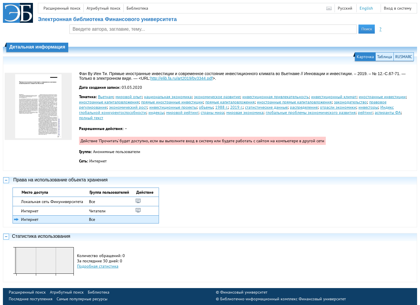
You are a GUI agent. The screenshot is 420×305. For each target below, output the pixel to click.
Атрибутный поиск (103, 8)
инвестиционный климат (333, 96)
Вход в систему (398, 8)
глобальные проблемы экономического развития (311, 112)
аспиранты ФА (388, 112)
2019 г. (236, 107)
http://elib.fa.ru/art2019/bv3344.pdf (181, 78)
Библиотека (137, 8)
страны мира (212, 112)
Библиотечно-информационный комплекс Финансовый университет (283, 298)
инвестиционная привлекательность (275, 96)
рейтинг (365, 112)
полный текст (91, 117)
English (366, 8)
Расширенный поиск (61, 8)
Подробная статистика (97, 266)
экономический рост (128, 107)
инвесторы (368, 107)
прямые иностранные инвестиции (172, 102)
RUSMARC (403, 56)
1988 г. (221, 107)
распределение (304, 107)
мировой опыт (129, 96)
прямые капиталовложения (230, 102)
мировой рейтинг (182, 112)
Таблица (384, 56)
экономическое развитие (217, 96)
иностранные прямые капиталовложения (294, 102)
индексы (156, 112)
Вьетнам (105, 96)
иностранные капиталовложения (109, 102)
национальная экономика (168, 96)
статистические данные (266, 107)
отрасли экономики (338, 107)
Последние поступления (30, 298)
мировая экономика (244, 112)
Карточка (365, 56)
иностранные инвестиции (382, 96)
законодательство (350, 102)
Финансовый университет (243, 292)
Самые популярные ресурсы (82, 298)
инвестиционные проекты (173, 107)
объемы (206, 107)
